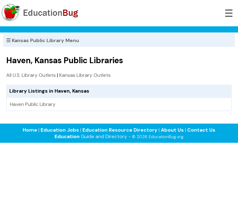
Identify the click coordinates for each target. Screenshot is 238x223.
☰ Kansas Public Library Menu (42, 40)
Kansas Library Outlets (85, 75)
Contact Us (201, 130)
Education (67, 136)
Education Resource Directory (119, 130)
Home (30, 130)
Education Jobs (60, 130)
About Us (172, 130)
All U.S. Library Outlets (31, 75)
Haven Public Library (32, 104)
